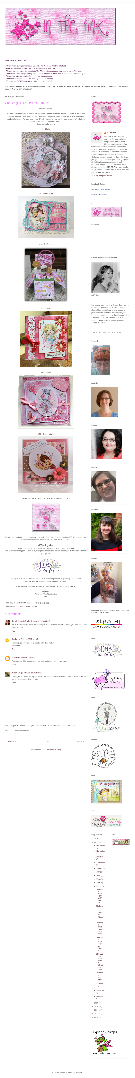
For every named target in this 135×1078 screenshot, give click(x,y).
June (98, 875)
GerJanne (16, 639)
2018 (96, 839)
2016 (96, 1003)
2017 (96, 842)
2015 (96, 1006)
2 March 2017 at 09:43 (40, 621)
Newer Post (11, 741)
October (99, 857)
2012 (96, 1017)
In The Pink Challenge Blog (100, 189)
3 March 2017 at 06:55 (30, 657)
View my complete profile (101, 176)
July (98, 872)
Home (46, 741)
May (98, 879)
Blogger (79, 1072)
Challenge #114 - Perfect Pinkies (99, 943)
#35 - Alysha (46, 373)
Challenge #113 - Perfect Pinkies (99, 979)
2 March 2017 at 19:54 (30, 639)
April (98, 882)
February (100, 990)
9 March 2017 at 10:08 (33, 673)
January (99, 996)
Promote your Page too (99, 194)
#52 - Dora (45, 308)
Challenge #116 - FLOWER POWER (99, 896)
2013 (96, 1013)
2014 (96, 1010)
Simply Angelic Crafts (21, 621)
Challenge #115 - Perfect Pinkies (99, 912)
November (100, 851)
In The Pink (111, 133)
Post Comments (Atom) (51, 750)
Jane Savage (17, 673)
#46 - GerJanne (45, 244)
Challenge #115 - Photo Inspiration (99, 928)
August (99, 868)
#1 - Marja (46, 129)
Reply (14, 631)
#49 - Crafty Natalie (46, 434)
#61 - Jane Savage (45, 193)
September (100, 863)
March (99, 886)
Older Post (80, 741)
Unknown (16, 657)
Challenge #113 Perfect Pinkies (24, 607)
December (100, 845)
